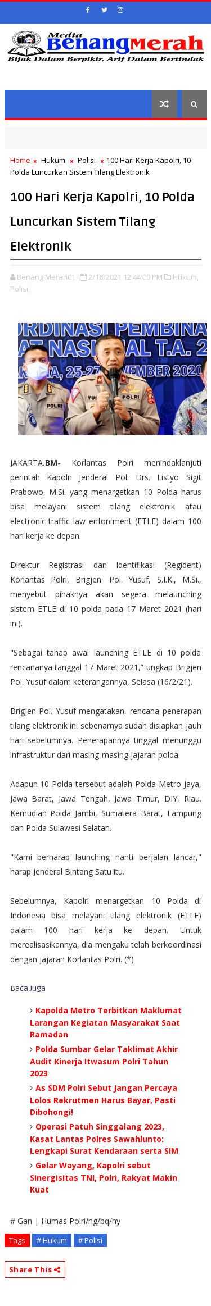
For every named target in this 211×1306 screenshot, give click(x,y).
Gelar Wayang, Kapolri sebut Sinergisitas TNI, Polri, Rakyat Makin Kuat (103, 1177)
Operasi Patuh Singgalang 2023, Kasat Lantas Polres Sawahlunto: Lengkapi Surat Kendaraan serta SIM (104, 1138)
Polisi (87, 160)
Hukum (53, 160)
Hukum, (186, 277)
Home (20, 160)
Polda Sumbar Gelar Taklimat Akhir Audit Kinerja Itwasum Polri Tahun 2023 (104, 1061)
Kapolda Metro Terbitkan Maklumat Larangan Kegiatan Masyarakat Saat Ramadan (106, 1022)
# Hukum (52, 1240)
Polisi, (20, 289)
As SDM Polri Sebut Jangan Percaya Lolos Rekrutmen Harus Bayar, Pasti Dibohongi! (103, 1099)
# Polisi (90, 1240)
